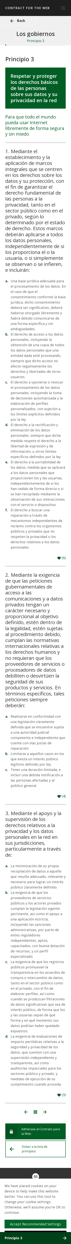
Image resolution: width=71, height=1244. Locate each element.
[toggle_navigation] (63, 8)
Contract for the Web (27, 8)
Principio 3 (35, 1238)
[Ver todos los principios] (35, 1111)
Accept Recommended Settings (37, 1224)
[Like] (61, 557)
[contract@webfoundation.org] (35, 1176)
